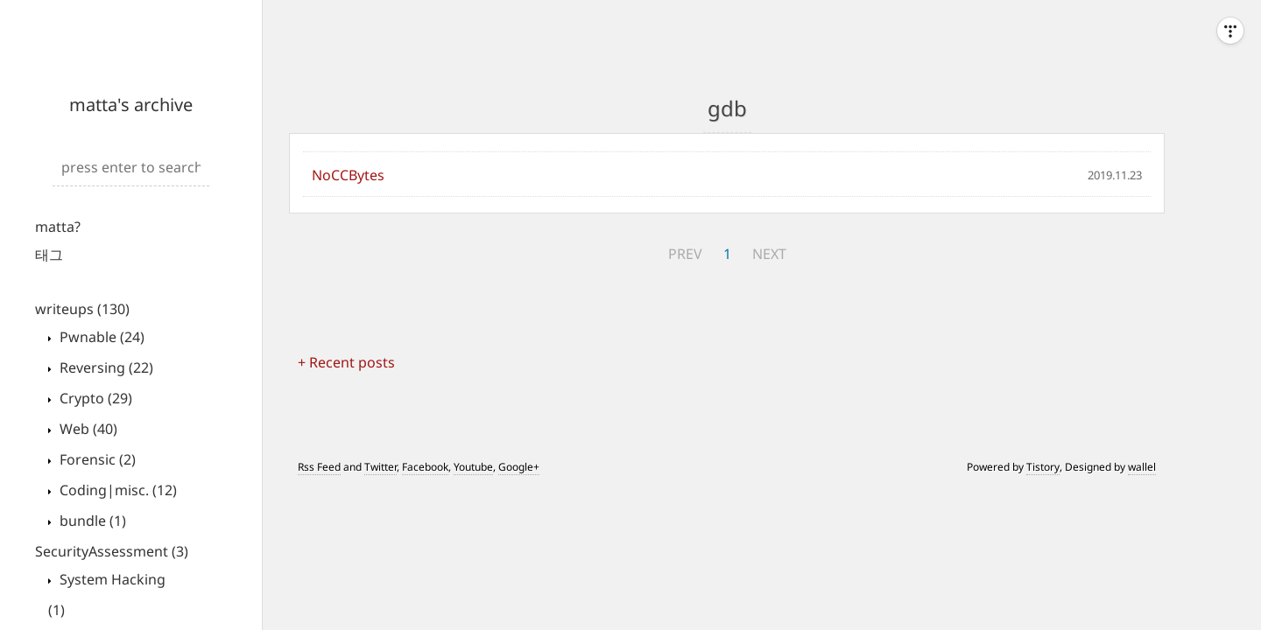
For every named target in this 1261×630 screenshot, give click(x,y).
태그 (49, 254)
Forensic (96, 459)
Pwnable (100, 336)
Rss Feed (319, 466)
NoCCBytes (348, 175)
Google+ (518, 466)
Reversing (104, 367)
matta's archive (131, 104)
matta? (58, 226)
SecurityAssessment (111, 551)
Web (86, 428)
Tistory (1043, 466)
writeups (82, 308)
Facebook (425, 466)
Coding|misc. (116, 490)
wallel (1142, 466)
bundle (91, 520)
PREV (685, 253)
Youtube (473, 466)
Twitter (380, 466)
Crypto (94, 398)
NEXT (769, 253)
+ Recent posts (346, 362)
